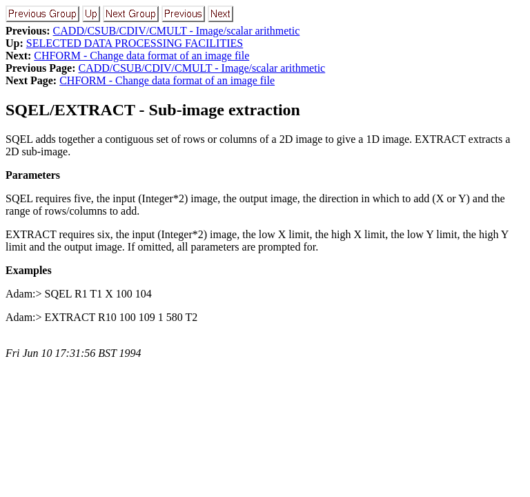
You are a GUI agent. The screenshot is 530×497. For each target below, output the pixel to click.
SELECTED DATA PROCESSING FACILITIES (134, 43)
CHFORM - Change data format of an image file (141, 55)
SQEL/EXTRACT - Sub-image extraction (153, 110)
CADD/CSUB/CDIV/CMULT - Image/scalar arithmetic (176, 31)
